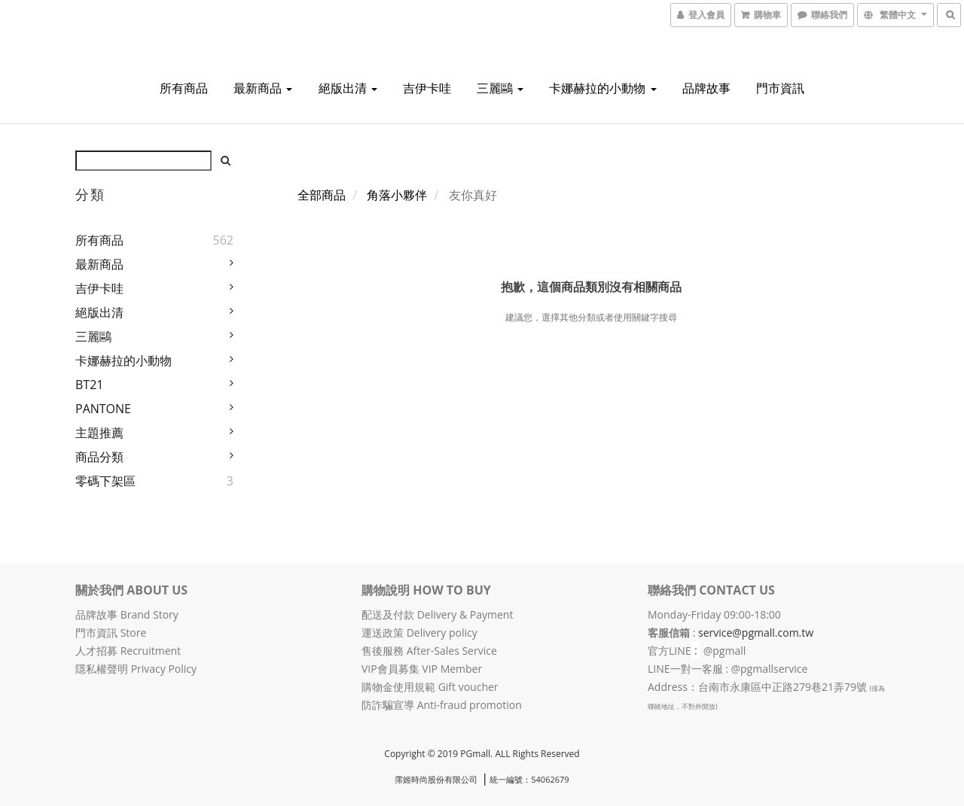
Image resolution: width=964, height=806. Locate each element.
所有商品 (184, 88)
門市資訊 (780, 88)
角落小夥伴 (397, 195)
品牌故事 (706, 88)
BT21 (89, 384)
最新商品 (262, 88)
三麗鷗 (500, 88)
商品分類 (99, 457)
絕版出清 (348, 88)
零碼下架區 (105, 481)
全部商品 (321, 195)
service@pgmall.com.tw (755, 632)
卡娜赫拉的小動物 (602, 88)
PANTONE (103, 408)
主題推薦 (99, 432)
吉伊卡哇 (427, 88)
